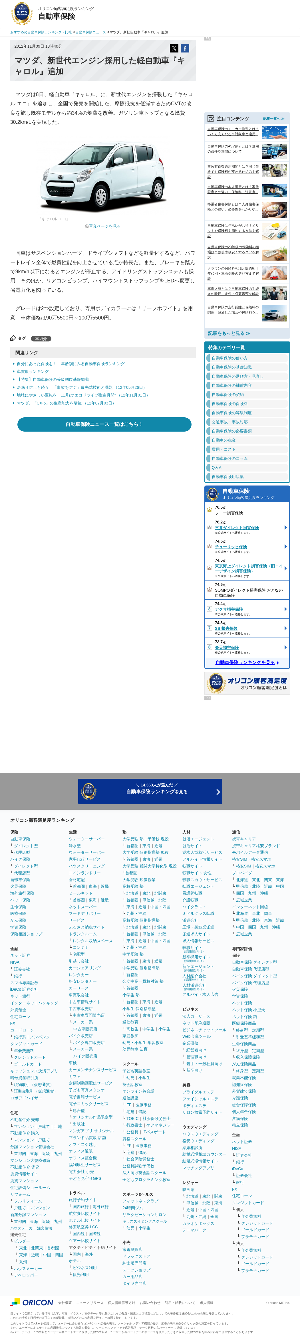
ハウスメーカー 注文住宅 (31, 1228)
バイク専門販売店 (89, 1042)
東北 (23, 1248)
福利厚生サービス (85, 1164)
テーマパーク (194, 1230)
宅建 (130, 1111)
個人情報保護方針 (121, 1303)
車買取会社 (79, 995)
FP (129, 1105)
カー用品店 (132, 1276)
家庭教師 (130, 1035)
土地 (58, 1126)
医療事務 (144, 1105)
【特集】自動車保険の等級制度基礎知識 (53, 379)
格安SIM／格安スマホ (251, 859)
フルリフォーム (28, 1201)
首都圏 (20, 1153)
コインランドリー (85, 873)
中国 (280, 886)
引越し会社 (79, 961)
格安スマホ (265, 866)
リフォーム (20, 1194)
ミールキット (81, 893)
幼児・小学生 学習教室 (143, 1042)
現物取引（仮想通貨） (34, 1084)
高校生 (132, 1029)
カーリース (79, 988)
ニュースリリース (90, 1303)
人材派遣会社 (194, 987)
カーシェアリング (85, 968)
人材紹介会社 (194, 977)
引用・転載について (180, 1303)
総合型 (79, 1110)
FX (12, 1023)
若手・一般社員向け (204, 1063)
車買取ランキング (33, 371)
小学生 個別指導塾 (139, 1008)
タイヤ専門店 (134, 1283)
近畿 (46, 1153)
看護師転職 (192, 893)
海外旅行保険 (22, 893)
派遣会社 (190, 920)
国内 (77, 1254)
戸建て (44, 1126)
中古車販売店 (81, 1008)
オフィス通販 (81, 1151)
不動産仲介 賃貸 (24, 1167)
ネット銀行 (20, 996)
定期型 (258, 1030)
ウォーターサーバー (87, 839)
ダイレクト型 (26, 846)
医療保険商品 (244, 1023)
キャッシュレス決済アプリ (34, 1071)
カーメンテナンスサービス (93, 1069)
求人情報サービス (198, 940)
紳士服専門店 (134, 1263)
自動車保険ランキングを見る (245, 662)
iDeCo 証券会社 (24, 989)
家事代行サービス (85, 859)
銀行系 (20, 1037)
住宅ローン (20, 1016)
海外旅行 (101, 1206)
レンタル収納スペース (93, 940)
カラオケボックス (198, 1223)
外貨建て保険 (244, 1091)
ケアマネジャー (160, 1125)
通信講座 (130, 1098)
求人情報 (207, 1303)
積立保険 (240, 1125)
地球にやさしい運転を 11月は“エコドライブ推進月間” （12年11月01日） (83, 395)
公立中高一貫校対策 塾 (143, 981)
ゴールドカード (28, 1064)
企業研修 (190, 1043)
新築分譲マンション (28, 1214)
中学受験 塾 (133, 954)
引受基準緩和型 (250, 1037)
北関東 (37, 1248)
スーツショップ (136, 1270)
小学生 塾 (131, 995)
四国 (240, 893)
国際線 (95, 1233)
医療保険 (18, 913)
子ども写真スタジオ (87, 1090)
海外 (89, 1254)
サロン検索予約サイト (202, 1112)
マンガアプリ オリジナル (91, 1130)
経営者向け (196, 1050)
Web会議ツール (196, 1036)
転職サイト (192, 866)
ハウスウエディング (200, 1134)
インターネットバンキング (34, 1003)
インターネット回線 (250, 907)
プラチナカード (255, 1236)
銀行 (18, 976)
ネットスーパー (83, 907)
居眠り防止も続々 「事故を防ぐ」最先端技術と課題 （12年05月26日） (82, 387)
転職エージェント (198, 886)
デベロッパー (26, 1275)
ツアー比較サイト (85, 1240)
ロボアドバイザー (26, 1098)
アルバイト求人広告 (200, 994)
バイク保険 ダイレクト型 (254, 976)
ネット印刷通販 (196, 1023)
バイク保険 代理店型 (250, 982)
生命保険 (18, 907)
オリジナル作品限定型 (93, 1117)
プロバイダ (242, 873)
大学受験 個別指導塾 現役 (145, 852)
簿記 (142, 1111)
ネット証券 (20, 955)
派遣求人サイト (196, 934)
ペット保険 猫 (244, 1016)
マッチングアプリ (198, 1168)
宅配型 (79, 954)
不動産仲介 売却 (24, 1119)
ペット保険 (20, 900)
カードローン (22, 1030)
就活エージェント (198, 839)
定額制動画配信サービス (91, 1083)
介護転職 (190, 900)
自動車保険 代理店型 (250, 969)
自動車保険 (254, 494)
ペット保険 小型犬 (248, 1010)
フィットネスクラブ (140, 1201)
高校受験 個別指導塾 (141, 920)
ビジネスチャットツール (204, 1029)
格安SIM (243, 866)
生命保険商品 (244, 1043)
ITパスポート (154, 1132)
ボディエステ (194, 1105)
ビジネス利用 (85, 1267)
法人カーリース (196, 1016)
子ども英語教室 (136, 1071)
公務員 (132, 1132)
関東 (218, 1196)
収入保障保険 (248, 1057)
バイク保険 (20, 859)
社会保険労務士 (157, 1118)
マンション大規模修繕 (30, 1160)
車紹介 (41, 338)
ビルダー (22, 1241)
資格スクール (134, 1138)
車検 (73, 1063)
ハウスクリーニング (87, 866)
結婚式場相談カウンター (204, 1154)
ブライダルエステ (198, 1092)
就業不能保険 (244, 1077)
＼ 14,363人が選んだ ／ (157, 788)
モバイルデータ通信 (250, 852)
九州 (58, 1153)
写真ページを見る (105, 226)
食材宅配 (77, 879)
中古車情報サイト (85, 1002)
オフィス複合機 (83, 1158)
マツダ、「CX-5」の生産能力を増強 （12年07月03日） (66, 403)
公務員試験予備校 (138, 1166)
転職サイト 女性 (197, 873)
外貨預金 (18, 1010)
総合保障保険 (244, 1105)
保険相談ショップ (26, 934)
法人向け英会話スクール (144, 1172)
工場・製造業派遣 (198, 927)
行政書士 (134, 1125)
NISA (15, 962)
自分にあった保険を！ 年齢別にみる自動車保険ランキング (71, 363)
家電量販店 (132, 1249)
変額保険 (240, 1118)
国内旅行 (81, 1206)
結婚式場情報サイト (200, 1161)
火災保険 (18, 886)
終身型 (242, 1030)
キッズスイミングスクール (144, 1221)
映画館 (188, 1189)
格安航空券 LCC (83, 1227)
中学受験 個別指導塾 (141, 968)
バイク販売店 (81, 1035)
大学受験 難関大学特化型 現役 (149, 866)
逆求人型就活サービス (202, 852)
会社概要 (65, 1303)
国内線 (79, 1233)
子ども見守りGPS (85, 1178)
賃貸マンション (24, 1180)
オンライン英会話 (138, 1091)
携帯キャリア (244, 839)
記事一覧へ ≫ (274, 119)
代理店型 (22, 852)
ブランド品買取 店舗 (87, 1137)
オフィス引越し (83, 1144)
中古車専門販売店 (89, 1015)
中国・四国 (53, 1255)
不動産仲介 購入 (24, 1133)
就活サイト (192, 846)
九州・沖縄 (136, 913)
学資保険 (18, 927)
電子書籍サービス (85, 1097)
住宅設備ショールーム (30, 1187)
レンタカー (79, 974)
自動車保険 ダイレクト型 (254, 962)
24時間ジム (132, 1207)
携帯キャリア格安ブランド (256, 846)
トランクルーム (83, 934)
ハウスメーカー (28, 1268)
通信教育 (130, 1022)
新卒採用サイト (196, 958)
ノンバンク (40, 1037)
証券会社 (22, 969)
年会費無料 (24, 1050)
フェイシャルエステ (200, 1099)
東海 (34, 1153)
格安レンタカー (83, 981)
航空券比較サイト (85, 1213)
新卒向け (194, 1070)
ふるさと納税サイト (87, 927)
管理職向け (196, 1057)
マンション (24, 1126)
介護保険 (240, 1098)
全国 (214, 1216)
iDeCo (237, 1168)
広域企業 (244, 900)
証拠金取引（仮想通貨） (36, 1091)
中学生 (148, 1029)
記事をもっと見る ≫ (229, 333)
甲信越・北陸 (154, 900)
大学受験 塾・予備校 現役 (145, 839)
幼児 (130, 1077)
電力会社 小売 (81, 1171)
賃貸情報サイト (24, 1174)
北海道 (132, 893)
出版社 (79, 1124)
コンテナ (81, 947)
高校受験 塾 (133, 886)
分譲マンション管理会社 (32, 1146)
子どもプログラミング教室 (146, 1179)
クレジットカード (26, 1043)
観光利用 (81, 1274)
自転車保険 (20, 879)
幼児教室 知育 (135, 1049)
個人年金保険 (244, 1111)
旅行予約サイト (83, 1200)
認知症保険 (242, 1084)
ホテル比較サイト (85, 1220)
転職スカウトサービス (202, 879)
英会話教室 (132, 1084)
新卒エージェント (198, 968)
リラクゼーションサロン (144, 1214)
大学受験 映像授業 (139, 879)
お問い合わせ (150, 1303)
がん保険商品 (244, 1064)
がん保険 (18, 920)
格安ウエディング (198, 1140)
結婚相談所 (192, 1147)
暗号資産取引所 (24, 1077)
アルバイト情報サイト (202, 859)
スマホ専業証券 (24, 982)
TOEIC (132, 1118)
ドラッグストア (136, 1256)
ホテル (75, 1261)
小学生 (164, 1029)
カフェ (75, 1076)
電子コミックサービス (89, 1103)
